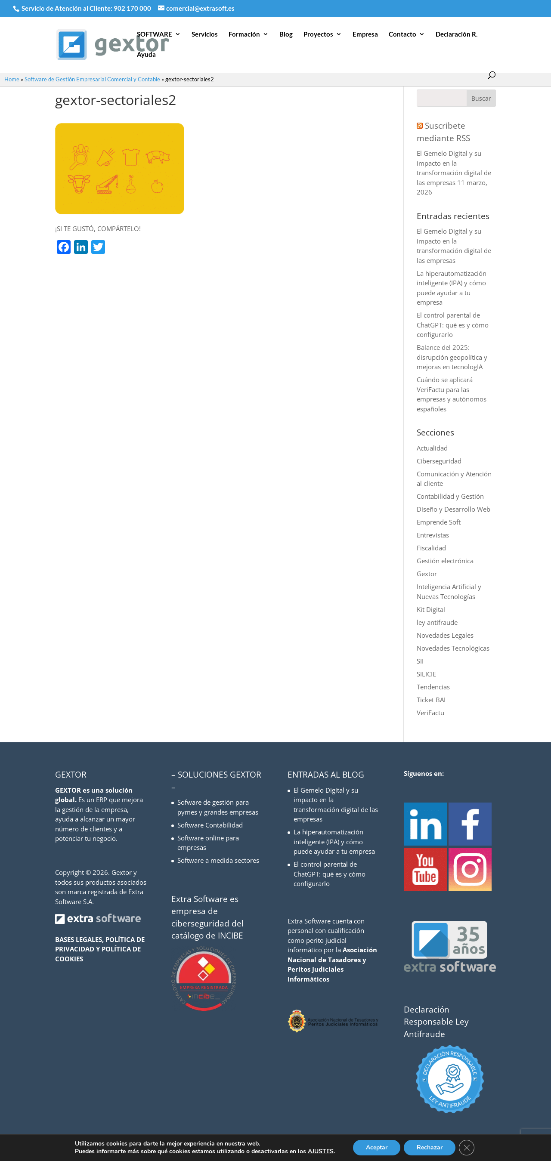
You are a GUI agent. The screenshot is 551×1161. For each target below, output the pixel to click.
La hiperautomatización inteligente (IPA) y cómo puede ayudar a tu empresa (334, 841)
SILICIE (426, 674)
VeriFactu (430, 712)
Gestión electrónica (445, 560)
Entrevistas (433, 535)
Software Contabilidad (210, 825)
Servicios (205, 34)
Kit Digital (431, 609)
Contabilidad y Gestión (450, 496)
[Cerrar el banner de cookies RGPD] (466, 1147)
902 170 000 (133, 8)
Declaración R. (456, 34)
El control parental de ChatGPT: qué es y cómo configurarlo (453, 325)
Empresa (365, 34)
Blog (286, 34)
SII (420, 661)
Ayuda (146, 54)
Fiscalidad (431, 547)
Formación (244, 34)
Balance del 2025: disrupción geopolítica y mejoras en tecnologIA (452, 357)
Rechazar (430, 1147)
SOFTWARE (154, 34)
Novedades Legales (445, 635)
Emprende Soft (439, 522)
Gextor (427, 573)
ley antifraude (437, 622)
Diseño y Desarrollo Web (453, 509)
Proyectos (318, 34)
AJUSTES (321, 1151)
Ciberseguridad (439, 461)
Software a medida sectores (218, 860)
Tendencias (433, 686)
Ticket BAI (431, 699)
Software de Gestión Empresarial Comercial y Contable (92, 79)
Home (11, 79)
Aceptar (376, 1147)
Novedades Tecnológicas (453, 648)
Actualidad (432, 448)
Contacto (402, 34)
